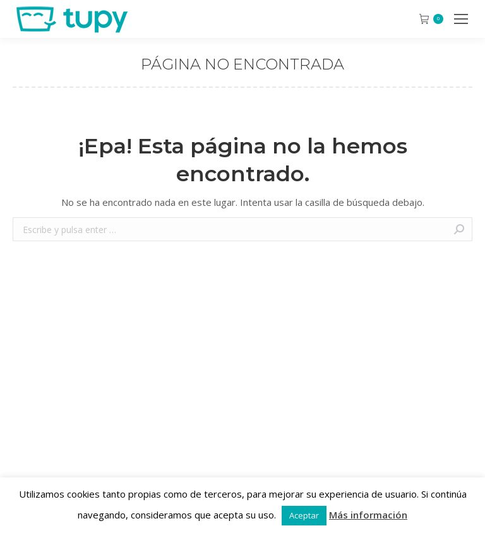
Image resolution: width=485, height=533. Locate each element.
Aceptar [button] (304, 515)
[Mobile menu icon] (461, 19)
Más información (368, 514)
